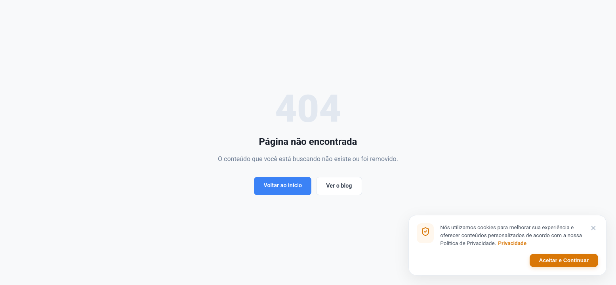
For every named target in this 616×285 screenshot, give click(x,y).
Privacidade (512, 243)
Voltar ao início (282, 185)
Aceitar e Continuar (564, 260)
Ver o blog (339, 185)
